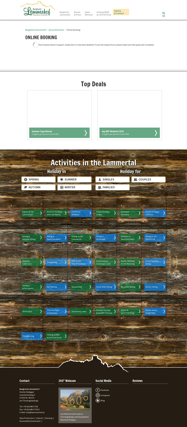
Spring (34, 179)
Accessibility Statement (30, 421)
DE (163, 15)
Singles (108, 179)
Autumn (34, 187)
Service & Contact (119, 12)
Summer (70, 179)
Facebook (105, 390)
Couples (145, 179)
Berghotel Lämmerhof (65, 13)
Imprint (39, 418)
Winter (70, 187)
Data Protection (27, 418)
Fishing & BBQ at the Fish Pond (104, 13)
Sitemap (48, 418)
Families (109, 187)
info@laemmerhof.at (35, 412)
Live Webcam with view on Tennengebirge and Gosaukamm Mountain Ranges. (75, 405)
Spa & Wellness (89, 13)
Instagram (105, 395)
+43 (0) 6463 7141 (30, 406)
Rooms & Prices (77, 13)
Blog (103, 400)
